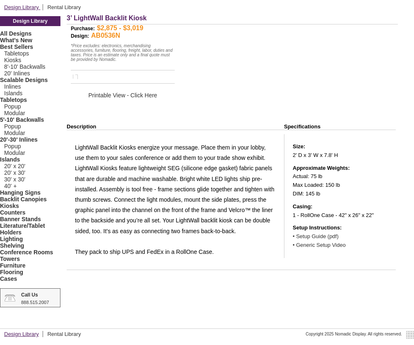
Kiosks (12, 60)
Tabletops (16, 53)
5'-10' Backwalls (22, 119)
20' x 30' (14, 172)
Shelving (12, 245)
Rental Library (64, 7)
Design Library (22, 7)
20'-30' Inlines (19, 139)
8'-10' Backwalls (25, 66)
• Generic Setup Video (319, 245)
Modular (14, 113)
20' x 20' (14, 166)
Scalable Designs (24, 80)
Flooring (11, 272)
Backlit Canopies (23, 199)
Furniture (12, 265)
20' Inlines (17, 73)
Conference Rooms (26, 252)
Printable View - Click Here (122, 95)
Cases (8, 278)
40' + (10, 186)
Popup (12, 106)
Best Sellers (16, 46)
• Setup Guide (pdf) (316, 236)
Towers (10, 259)
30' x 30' (14, 179)
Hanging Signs (20, 192)
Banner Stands (20, 219)
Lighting (11, 239)
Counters (12, 212)
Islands (13, 93)
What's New (16, 40)
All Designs (15, 33)
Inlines (12, 86)
